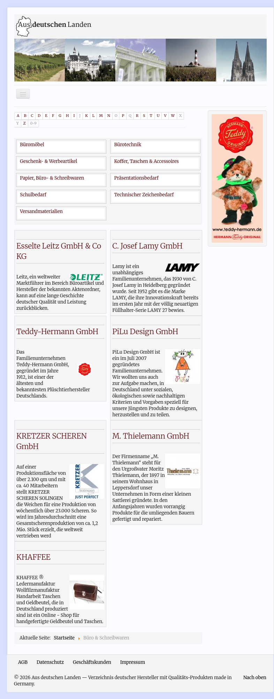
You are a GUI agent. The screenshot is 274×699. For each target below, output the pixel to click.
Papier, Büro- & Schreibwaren (52, 178)
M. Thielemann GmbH (150, 436)
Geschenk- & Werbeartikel (48, 161)
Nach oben (254, 678)
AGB (23, 662)
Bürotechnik (127, 145)
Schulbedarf (33, 195)
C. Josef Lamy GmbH (147, 246)
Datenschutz (50, 662)
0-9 (33, 123)
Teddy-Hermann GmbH (57, 331)
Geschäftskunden (92, 662)
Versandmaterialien (41, 211)
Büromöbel (32, 145)
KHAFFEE (33, 557)
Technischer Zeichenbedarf (144, 195)
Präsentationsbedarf (136, 178)
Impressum (132, 662)
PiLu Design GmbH (145, 331)
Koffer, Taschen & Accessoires (146, 161)
